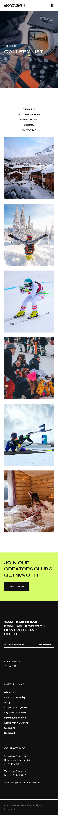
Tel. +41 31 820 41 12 (15, 771)
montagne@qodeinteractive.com (22, 782)
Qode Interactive (21, 805)
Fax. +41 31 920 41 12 (15, 775)
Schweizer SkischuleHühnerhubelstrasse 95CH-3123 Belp (17, 760)
